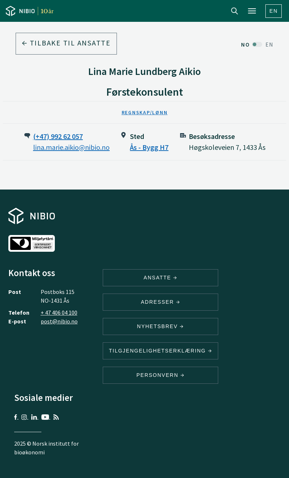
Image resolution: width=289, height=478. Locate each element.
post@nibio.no (59, 321)
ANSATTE (161, 277)
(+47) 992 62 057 (58, 136)
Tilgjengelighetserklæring (160, 351)
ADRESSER (160, 302)
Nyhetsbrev (160, 326)
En (273, 11)
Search (234, 11)
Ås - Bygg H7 (149, 147)
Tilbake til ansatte (66, 42)
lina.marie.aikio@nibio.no (71, 147)
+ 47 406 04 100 (59, 312)
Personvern (161, 375)
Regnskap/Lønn (145, 112)
